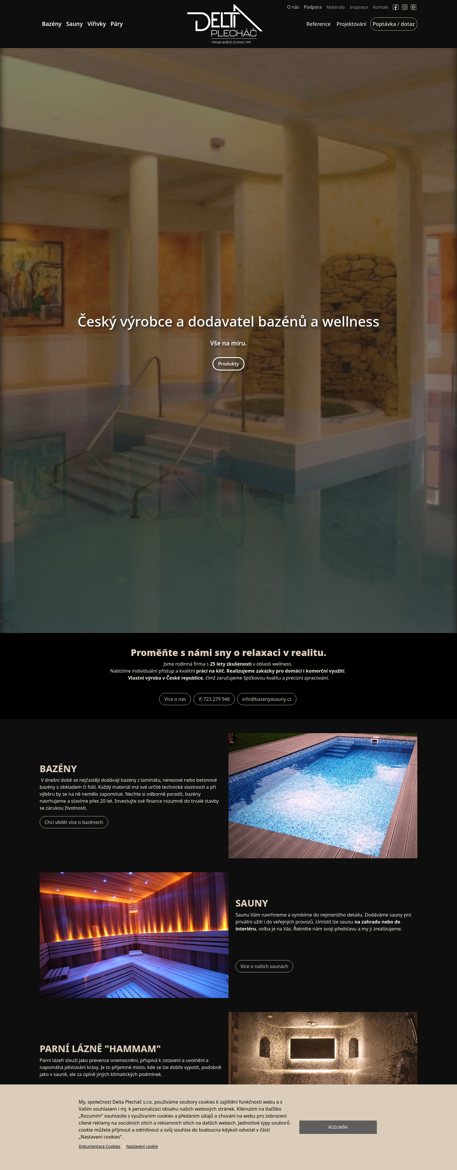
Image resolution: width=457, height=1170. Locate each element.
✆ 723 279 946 (214, 699)
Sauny (74, 24)
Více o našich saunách (264, 966)
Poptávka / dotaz (394, 23)
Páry (117, 24)
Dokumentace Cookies (99, 1146)
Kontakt (381, 7)
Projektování (352, 23)
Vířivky (96, 24)
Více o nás (175, 699)
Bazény (51, 24)
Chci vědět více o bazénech (74, 822)
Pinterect (413, 7)
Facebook (395, 7)
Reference (318, 23)
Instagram (404, 7)
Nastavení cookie (142, 1146)
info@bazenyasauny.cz (266, 699)
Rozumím (338, 1127)
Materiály (335, 7)
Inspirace (359, 7)
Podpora (312, 7)
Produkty (228, 364)
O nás (293, 7)
